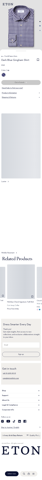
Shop (21, 391)
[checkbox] (38, 60)
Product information (21, 93)
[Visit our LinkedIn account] (19, 421)
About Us (21, 400)
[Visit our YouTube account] (8, 421)
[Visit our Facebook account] (25, 421)
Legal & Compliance (21, 405)
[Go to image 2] (40, 25)
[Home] (21, 450)
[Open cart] (29, 474)
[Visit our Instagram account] (2, 421)
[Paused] (36, 245)
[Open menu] (33, 474)
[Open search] (24, 474)
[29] (3, 75)
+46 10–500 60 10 (9, 373)
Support (21, 395)
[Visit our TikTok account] (14, 421)
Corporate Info (21, 410)
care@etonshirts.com (11, 378)
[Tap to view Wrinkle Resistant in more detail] (21, 220)
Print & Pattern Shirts (10, 56)
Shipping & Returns (21, 97)
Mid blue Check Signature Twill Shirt (20, 302)
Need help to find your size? (12, 88)
